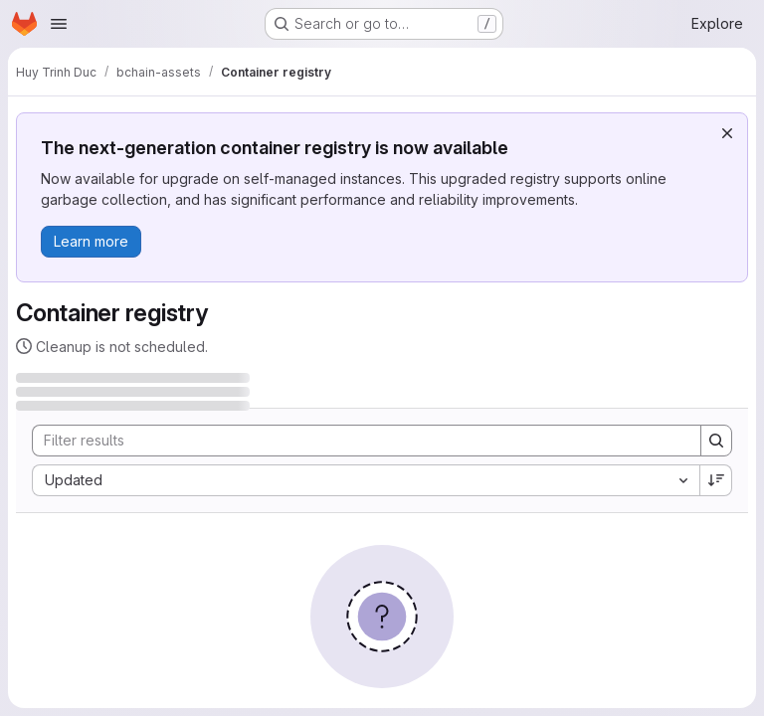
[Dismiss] (727, 133)
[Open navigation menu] (59, 24)
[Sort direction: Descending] (716, 480)
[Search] (356, 440)
